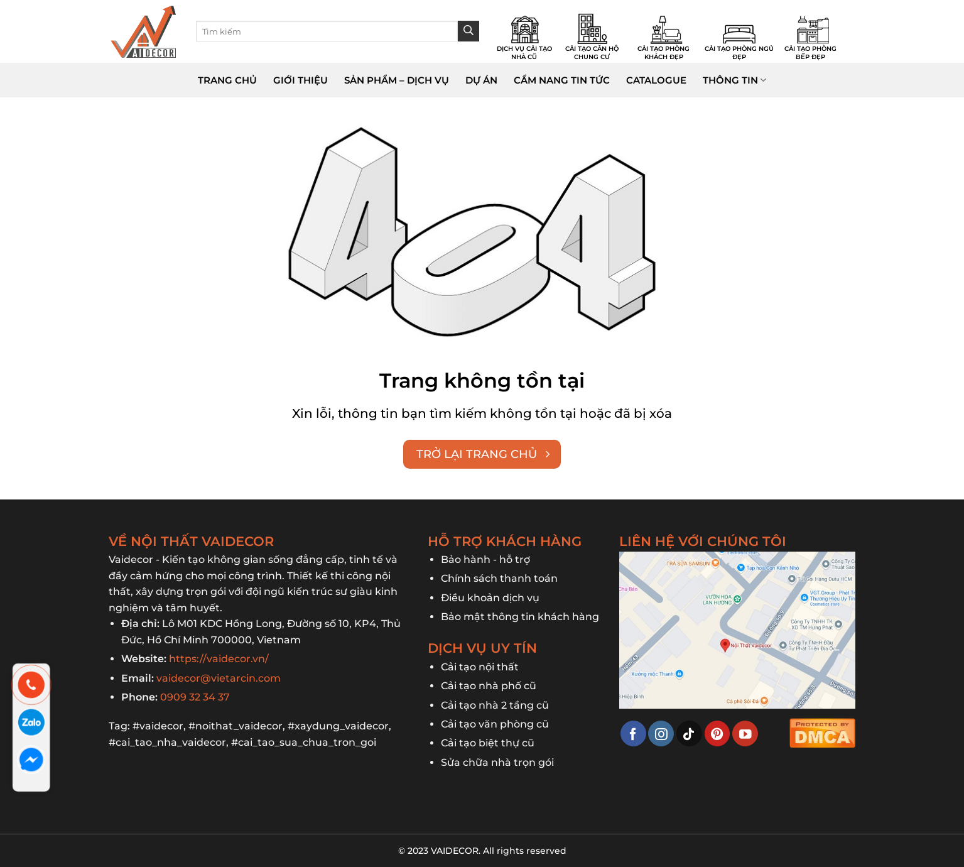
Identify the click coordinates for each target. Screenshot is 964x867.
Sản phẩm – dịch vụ (396, 80)
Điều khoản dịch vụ (490, 598)
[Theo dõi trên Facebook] (633, 733)
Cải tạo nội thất (480, 667)
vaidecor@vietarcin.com (218, 678)
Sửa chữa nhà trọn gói (497, 762)
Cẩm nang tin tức (562, 80)
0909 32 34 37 (195, 697)
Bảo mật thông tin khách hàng (520, 617)
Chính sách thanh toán (499, 578)
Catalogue (656, 80)
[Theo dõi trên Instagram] (661, 733)
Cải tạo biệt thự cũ (487, 743)
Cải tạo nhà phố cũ (488, 686)
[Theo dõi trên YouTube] (745, 733)
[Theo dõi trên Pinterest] (717, 733)
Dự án (481, 80)
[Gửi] (468, 31)
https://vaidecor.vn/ (219, 659)
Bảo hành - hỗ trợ (485, 559)
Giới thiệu (300, 80)
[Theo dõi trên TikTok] (689, 733)
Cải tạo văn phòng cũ (495, 724)
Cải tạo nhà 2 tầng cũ (495, 705)
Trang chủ (227, 80)
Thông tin (734, 80)
